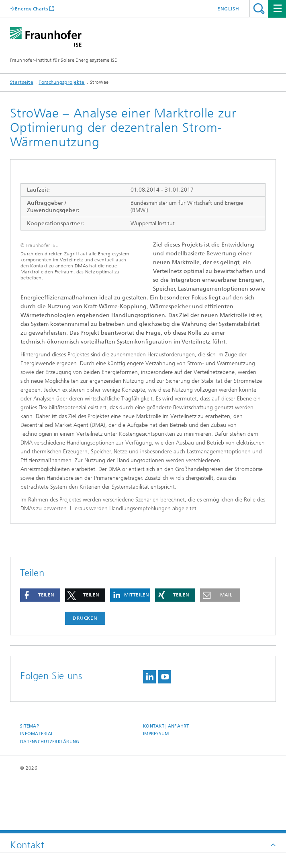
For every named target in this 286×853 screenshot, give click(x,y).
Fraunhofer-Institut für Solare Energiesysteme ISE (63, 60)
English (228, 9)
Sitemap (29, 779)
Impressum (156, 786)
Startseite (21, 82)
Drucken (85, 671)
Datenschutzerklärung (50, 794)
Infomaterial (36, 786)
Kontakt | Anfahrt (166, 779)
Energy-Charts (31, 8)
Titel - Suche (259, 8)
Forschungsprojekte (61, 82)
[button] (40, 648)
